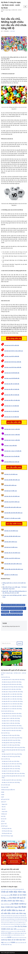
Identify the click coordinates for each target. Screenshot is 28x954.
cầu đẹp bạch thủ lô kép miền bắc (12, 361)
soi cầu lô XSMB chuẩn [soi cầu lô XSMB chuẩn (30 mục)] (17, 931)
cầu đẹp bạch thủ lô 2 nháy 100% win (13, 350)
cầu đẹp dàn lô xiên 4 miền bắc (12, 440)
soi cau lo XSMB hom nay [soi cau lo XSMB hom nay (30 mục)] (10, 922)
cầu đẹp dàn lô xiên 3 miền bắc (12, 434)
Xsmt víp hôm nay (5, 733)
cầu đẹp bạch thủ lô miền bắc (11, 345)
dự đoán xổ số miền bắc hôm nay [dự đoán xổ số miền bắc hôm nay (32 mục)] (7, 915)
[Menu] (25, 6)
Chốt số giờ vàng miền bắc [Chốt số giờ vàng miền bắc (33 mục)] (18, 889)
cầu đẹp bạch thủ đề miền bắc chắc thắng (11, 684)
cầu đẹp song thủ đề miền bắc (11, 378)
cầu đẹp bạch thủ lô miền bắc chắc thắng (11, 689)
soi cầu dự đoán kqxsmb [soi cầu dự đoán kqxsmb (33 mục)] (9, 926)
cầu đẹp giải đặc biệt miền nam (12, 479)
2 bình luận (12, 31)
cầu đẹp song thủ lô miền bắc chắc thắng (11, 730)
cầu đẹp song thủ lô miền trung (12, 558)
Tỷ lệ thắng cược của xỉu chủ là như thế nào (12, 614)
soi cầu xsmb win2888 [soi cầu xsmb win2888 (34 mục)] (5, 935)
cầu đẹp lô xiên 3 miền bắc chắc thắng (11, 720)
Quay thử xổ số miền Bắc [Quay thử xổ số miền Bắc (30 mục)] (5, 920)
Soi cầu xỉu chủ (5, 611)
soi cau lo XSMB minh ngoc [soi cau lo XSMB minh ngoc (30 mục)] (19, 922)
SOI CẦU (3, 816)
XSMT (2, 797)
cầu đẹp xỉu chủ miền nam (11, 474)
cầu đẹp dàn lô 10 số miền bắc (11, 456)
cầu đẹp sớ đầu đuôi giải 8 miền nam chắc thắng (13, 773)
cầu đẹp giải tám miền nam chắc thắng (11, 768)
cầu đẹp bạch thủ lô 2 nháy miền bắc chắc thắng (13, 679)
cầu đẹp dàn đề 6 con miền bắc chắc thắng (12, 696)
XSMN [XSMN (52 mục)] (12, 942)
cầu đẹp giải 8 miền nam (10, 485)
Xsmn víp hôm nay (5, 758)
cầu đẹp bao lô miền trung (10, 547)
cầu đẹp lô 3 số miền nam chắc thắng (10, 771)
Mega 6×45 (4, 804)
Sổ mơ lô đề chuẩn (5, 784)
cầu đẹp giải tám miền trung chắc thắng (11, 742)
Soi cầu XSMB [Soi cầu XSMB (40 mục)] (7, 933)
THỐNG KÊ (4, 814)
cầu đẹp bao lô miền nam (10, 490)
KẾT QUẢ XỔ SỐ (5, 799)
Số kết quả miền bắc (6, 828)
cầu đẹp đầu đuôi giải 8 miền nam (12, 507)
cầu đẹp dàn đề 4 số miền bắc (11, 383)
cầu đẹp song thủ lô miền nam (11, 501)
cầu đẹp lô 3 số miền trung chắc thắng (11, 745)
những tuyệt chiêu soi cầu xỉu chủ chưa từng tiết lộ (13, 608)
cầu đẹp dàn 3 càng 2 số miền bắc (12, 451)
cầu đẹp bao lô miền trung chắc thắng (10, 735)
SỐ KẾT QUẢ (4, 826)
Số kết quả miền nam (7, 833)
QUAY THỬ (4, 823)
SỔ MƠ (3, 821)
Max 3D (3, 806)
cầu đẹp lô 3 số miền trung (11, 574)
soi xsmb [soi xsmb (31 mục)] (5, 937)
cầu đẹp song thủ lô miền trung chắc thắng (12, 754)
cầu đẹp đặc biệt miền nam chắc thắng (11, 766)
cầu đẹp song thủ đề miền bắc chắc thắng (11, 725)
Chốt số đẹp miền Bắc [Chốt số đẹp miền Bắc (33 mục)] (5, 895)
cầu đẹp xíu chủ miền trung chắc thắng (11, 756)
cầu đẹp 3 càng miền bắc (10, 445)
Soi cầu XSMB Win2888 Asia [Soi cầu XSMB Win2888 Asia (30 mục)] (15, 935)
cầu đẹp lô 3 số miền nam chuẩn (12, 518)
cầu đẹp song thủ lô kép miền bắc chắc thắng (12, 728)
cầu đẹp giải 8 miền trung (10, 541)
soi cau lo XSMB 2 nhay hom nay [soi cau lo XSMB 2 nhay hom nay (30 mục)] (15, 920)
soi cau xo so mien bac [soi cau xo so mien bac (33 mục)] (15, 924)
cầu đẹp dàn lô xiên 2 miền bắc (12, 429)
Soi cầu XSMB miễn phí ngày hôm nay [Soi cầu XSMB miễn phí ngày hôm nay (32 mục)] (18, 933)
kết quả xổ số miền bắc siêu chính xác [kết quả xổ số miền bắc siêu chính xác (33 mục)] (19, 919)
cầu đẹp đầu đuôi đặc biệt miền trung (13, 569)
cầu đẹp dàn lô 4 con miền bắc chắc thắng (12, 706)
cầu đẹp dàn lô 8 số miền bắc (11, 416)
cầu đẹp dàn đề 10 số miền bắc (12, 400)
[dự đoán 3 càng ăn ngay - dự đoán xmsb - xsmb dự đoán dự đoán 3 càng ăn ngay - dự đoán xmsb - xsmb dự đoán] (11, 6)
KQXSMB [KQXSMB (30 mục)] (9, 919)
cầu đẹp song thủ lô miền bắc (11, 356)
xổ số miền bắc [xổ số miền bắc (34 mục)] (21, 942)
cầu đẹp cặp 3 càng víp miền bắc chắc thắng (12, 691)
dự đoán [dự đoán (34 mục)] (7, 898)
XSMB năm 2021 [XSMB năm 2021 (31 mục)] (7, 942)
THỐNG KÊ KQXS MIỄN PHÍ (8, 789)
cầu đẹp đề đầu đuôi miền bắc (11, 461)
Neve (2, 952)
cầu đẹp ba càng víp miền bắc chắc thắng (11, 682)
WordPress (12, 952)
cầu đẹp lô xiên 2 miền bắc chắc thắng (11, 718)
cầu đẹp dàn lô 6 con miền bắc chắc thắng (12, 708)
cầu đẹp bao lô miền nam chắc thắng (10, 761)
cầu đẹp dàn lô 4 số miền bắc (11, 405)
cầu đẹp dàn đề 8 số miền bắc (11, 394)
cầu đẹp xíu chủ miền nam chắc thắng (11, 782)
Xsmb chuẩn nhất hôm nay (7, 711)
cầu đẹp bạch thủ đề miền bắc (11, 372)
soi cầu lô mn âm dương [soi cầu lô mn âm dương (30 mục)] (9, 931)
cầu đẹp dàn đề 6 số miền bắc (11, 389)
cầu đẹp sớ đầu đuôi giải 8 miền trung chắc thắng (13, 747)
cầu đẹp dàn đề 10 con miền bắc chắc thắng (12, 701)
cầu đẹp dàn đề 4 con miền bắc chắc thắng (12, 694)
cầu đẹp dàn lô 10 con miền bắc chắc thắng (12, 703)
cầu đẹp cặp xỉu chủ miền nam (12, 496)
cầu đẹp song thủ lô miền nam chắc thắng (11, 780)
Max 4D (3, 809)
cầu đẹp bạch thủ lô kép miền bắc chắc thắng (12, 686)
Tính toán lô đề (4, 787)
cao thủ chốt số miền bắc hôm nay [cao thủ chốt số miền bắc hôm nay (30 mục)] (7, 889)
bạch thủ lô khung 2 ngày (7, 835)
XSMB (2, 792)
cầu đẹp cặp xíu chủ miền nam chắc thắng (12, 763)
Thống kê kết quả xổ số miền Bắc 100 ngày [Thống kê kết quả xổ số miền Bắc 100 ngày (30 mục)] (19, 937)
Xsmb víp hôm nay (5, 677)
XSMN (2, 794)
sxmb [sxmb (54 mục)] (9, 937)
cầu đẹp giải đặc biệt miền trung (12, 536)
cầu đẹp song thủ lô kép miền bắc (12, 367)
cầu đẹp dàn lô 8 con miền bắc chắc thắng (12, 716)
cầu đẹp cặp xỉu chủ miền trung (12, 552)
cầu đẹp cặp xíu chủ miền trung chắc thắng (12, 737)
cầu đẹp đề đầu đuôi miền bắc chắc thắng (11, 713)
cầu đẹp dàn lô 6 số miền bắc (11, 411)
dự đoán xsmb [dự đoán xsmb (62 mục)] (17, 904)
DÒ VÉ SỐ (3, 818)
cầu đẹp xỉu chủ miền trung (11, 530)
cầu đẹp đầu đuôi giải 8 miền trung (13, 563)
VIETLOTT (3, 801)
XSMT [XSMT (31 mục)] (16, 942)
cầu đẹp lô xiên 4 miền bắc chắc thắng (11, 723)
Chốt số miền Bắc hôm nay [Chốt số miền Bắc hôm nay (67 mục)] (13, 892)
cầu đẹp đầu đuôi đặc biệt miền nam (13, 512)
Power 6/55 (4, 811)
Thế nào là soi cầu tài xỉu (16, 611)
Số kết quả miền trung (7, 831)
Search (19, 643)
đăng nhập (9, 626)
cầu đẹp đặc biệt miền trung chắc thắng (11, 740)
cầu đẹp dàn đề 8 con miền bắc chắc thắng (12, 699)
